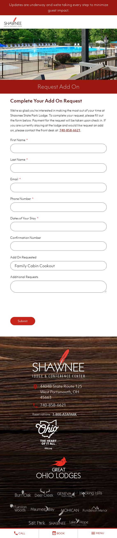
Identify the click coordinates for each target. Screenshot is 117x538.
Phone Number (20, 199)
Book (58, 533)
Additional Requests (24, 277)
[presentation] (41, 305)
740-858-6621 (69, 130)
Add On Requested (23, 257)
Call (19, 533)
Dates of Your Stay (23, 218)
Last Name (17, 159)
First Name (17, 140)
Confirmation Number (25, 237)
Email (14, 179)
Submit (23, 321)
